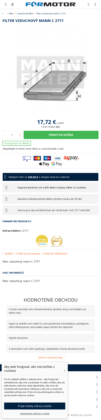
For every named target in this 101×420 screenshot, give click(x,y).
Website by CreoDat (81, 415)
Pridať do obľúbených (55, 253)
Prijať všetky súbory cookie (34, 406)
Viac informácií (13, 272)
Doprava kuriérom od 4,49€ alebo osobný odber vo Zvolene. (52, 187)
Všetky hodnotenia (50, 357)
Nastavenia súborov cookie (34, 413)
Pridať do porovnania (28, 253)
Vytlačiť (8, 253)
